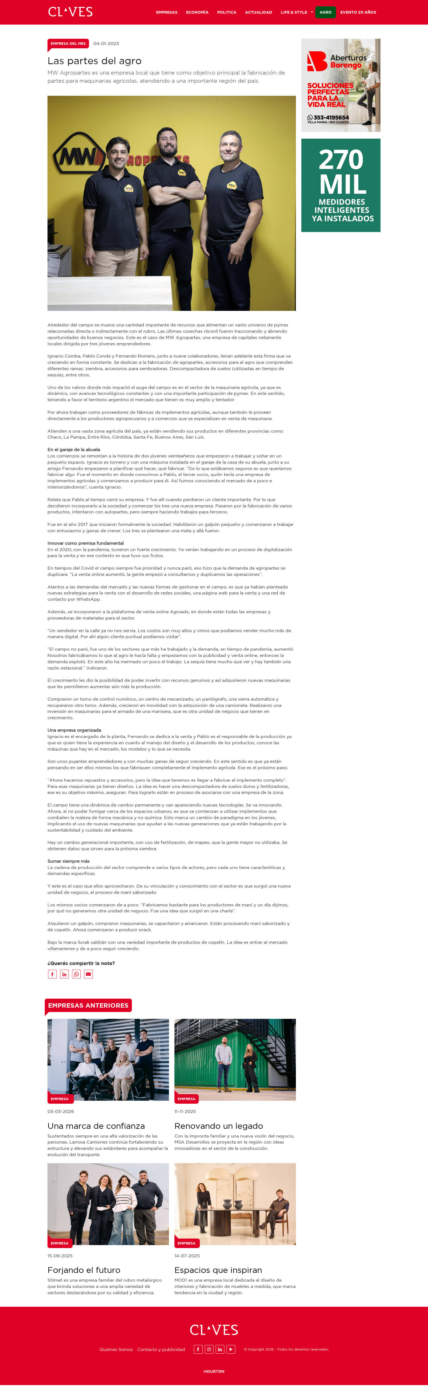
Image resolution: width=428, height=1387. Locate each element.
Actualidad (258, 12)
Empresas (166, 12)
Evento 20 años (358, 12)
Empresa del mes (68, 45)
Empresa (60, 1101)
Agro (326, 12)
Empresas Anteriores (88, 1007)
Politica (226, 12)
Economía (197, 12)
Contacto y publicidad (161, 1351)
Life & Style (297, 12)
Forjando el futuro (83, 1271)
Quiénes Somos (116, 1351)
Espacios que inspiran (218, 1271)
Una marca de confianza (96, 1127)
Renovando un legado (218, 1127)
